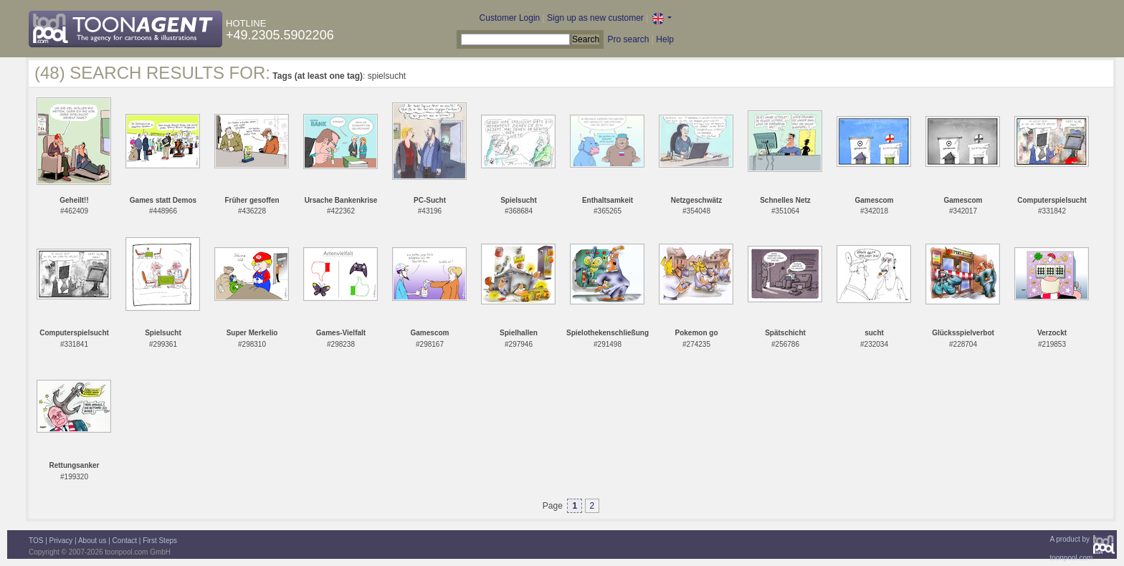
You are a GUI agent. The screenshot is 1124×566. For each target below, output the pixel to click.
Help (665, 39)
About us (92, 541)
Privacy (61, 541)
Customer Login (510, 18)
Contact (125, 541)
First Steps (160, 541)
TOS (36, 541)
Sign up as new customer (595, 18)
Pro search (628, 39)
